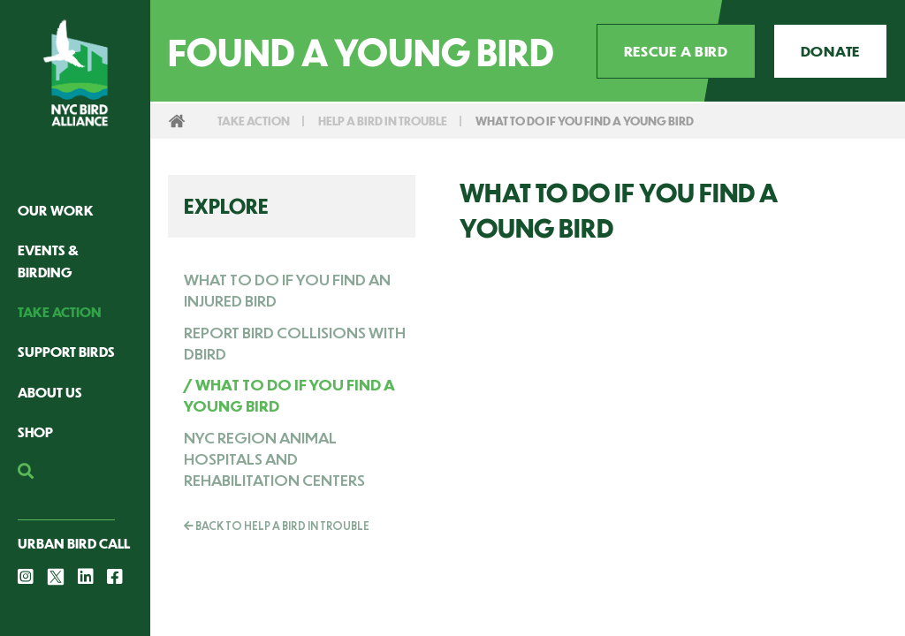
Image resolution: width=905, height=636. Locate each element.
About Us (50, 391)
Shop (35, 431)
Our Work (56, 209)
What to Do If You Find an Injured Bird (287, 289)
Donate (830, 51)
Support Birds (66, 351)
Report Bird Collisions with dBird (295, 342)
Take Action (60, 311)
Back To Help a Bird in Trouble (276, 526)
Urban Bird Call (74, 542)
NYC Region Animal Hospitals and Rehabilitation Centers (274, 458)
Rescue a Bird (676, 51)
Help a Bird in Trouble (382, 120)
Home (177, 121)
